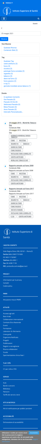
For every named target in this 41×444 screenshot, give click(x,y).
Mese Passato (10, 107)
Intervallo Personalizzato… (13, 112)
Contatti (6, 283)
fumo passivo (10, 81)
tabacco (8, 76)
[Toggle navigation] (4, 18)
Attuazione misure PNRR (12, 299)
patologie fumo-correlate (14, 71)
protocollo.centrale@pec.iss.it (17, 266)
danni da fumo (10, 79)
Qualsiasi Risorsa (10, 48)
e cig (7, 84)
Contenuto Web (11, 50)
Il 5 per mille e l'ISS (10, 369)
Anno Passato (10, 109)
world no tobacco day (19, 160)
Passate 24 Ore (10, 102)
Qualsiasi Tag (9, 61)
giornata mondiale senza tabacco (17, 86)
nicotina (8, 69)
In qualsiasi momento (12, 97)
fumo (7, 66)
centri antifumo (10, 64)
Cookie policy (7, 286)
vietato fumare (17, 210)
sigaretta (8, 74)
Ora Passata (9, 99)
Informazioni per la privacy (12, 280)
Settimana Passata (12, 104)
